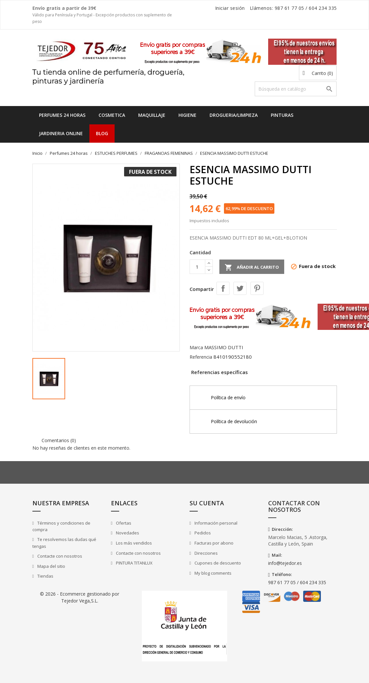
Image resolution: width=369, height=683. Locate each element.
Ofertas (123, 523)
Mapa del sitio (50, 566)
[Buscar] (296, 88)
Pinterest (257, 288)
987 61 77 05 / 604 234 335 (297, 582)
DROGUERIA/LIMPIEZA (234, 115)
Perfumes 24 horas (62, 115)
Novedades (127, 533)
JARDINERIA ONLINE (61, 133)
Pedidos (202, 533)
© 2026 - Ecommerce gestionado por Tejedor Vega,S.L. (79, 597)
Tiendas (44, 576)
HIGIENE (187, 115)
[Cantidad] (197, 267)
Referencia (201, 357)
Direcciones (206, 553)
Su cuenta (207, 503)
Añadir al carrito (252, 267)
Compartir (223, 288)
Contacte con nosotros (59, 556)
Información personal (215, 523)
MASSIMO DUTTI (223, 347)
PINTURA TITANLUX (134, 563)
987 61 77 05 (289, 8)
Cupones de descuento (217, 563)
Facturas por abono (213, 543)
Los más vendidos (133, 543)
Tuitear (240, 288)
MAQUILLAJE (151, 115)
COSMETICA (112, 115)
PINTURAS (282, 115)
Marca (196, 347)
